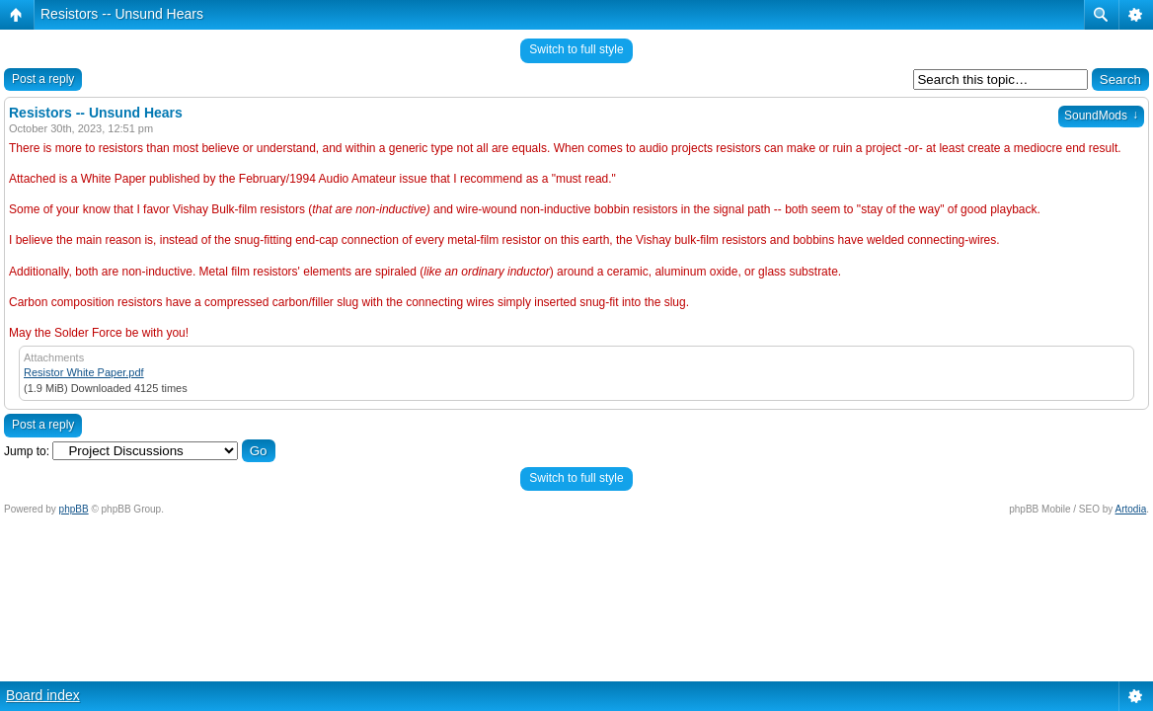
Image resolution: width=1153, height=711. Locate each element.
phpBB (74, 509)
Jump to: (26, 451)
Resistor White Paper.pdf (84, 372)
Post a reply (43, 79)
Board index (43, 695)
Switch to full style (576, 49)
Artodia (1131, 509)
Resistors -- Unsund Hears (121, 14)
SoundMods (1101, 115)
